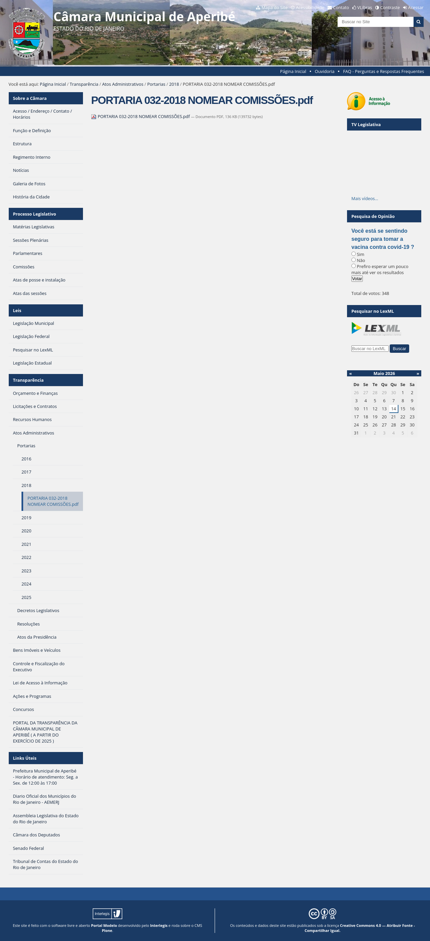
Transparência (84, 84)
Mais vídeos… (364, 198)
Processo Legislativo (34, 214)
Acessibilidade (310, 7)
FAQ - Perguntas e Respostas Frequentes (383, 71)
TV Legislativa (366, 124)
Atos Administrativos (122, 84)
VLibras (364, 7)
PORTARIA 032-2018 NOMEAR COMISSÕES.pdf (141, 116)
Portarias (156, 84)
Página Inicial (293, 71)
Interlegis (159, 925)
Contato (341, 7)
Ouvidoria (325, 71)
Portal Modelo (104, 925)
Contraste (390, 7)
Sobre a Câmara (30, 98)
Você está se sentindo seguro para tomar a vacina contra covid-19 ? (382, 239)
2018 (174, 84)
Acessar (416, 7)
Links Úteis (24, 758)
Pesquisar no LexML (372, 311)
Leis (17, 310)
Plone (107, 930)
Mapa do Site (274, 7)
